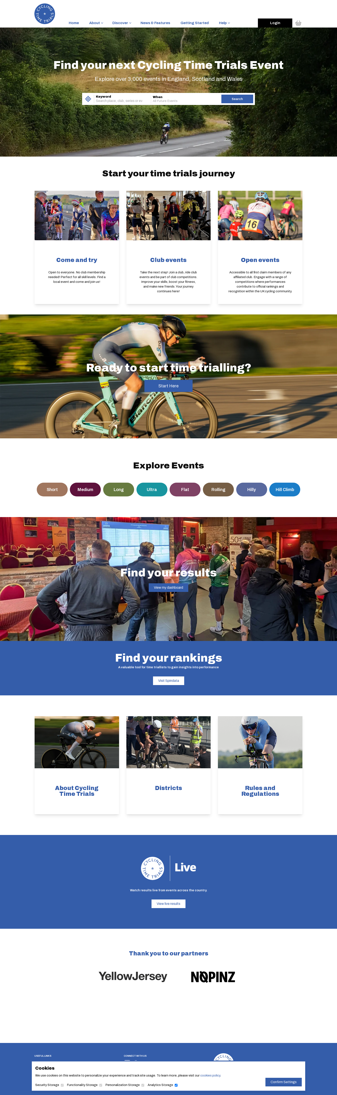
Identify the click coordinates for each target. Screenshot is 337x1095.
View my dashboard (168, 587)
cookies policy (210, 1075)
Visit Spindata (168, 680)
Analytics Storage (160, 1085)
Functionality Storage (82, 1085)
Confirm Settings (284, 1082)
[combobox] (116, 101)
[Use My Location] (88, 99)
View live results (168, 904)
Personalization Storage (123, 1085)
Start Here (168, 385)
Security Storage (47, 1085)
